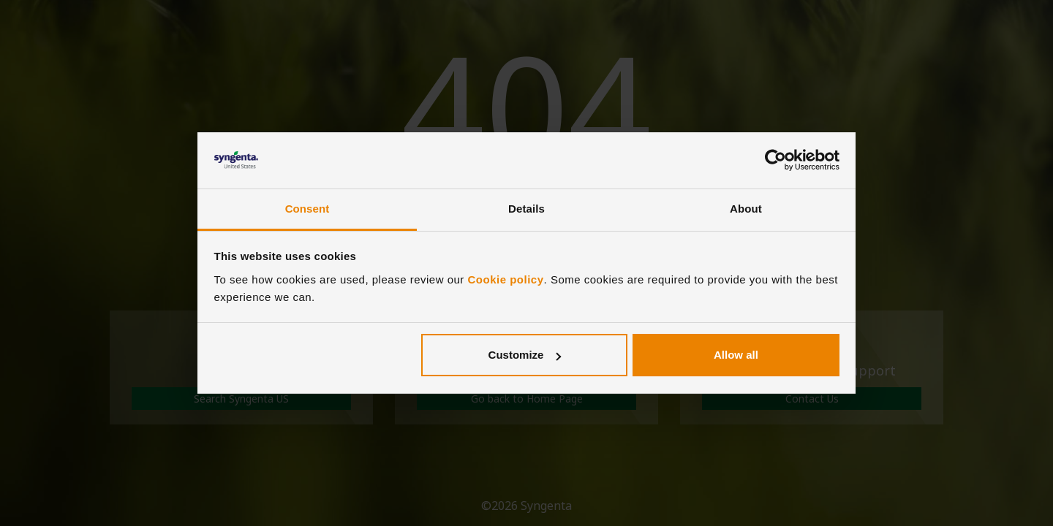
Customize (525, 354)
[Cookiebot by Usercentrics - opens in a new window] (775, 161)
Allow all (736, 354)
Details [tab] (526, 208)
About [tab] (746, 208)
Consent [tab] (307, 208)
